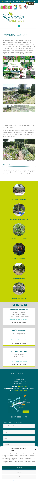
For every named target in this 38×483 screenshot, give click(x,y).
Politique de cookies (18, 480)
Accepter (19, 467)
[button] (35, 449)
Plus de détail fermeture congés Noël (19, 319)
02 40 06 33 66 (22, 386)
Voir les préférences (19, 477)
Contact (30, 3)
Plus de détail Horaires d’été (19, 340)
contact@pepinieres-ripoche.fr (20, 390)
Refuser (19, 472)
